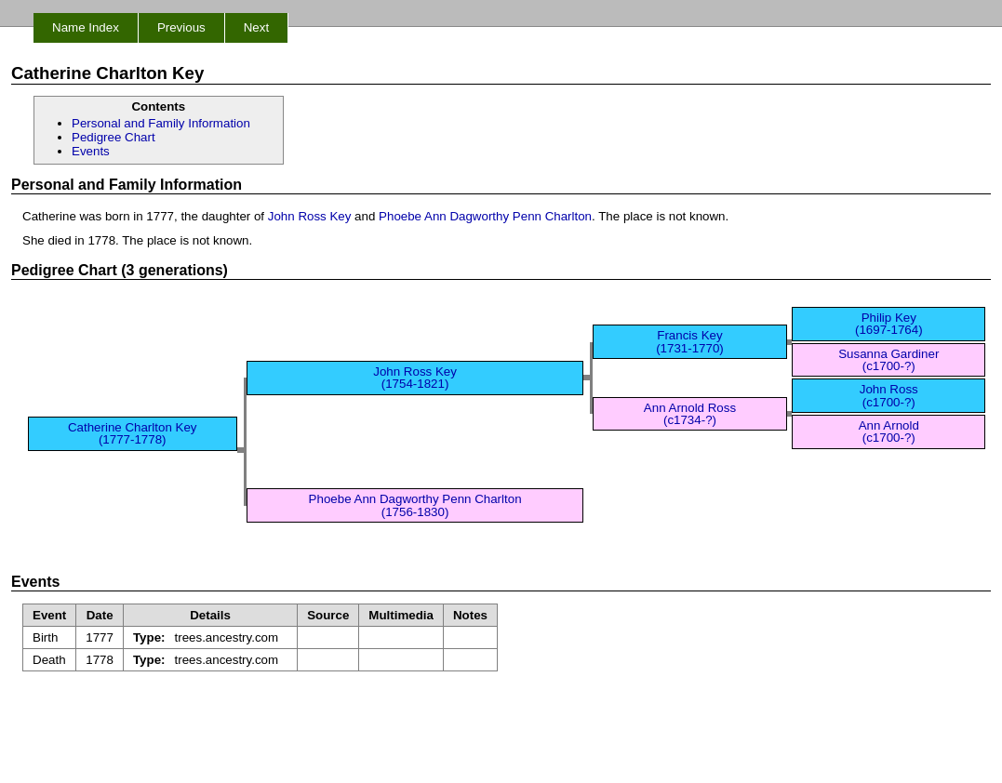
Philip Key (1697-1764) (889, 324)
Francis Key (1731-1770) (690, 341)
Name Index (85, 27)
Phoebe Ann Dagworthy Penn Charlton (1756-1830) (415, 505)
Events (91, 151)
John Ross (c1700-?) (889, 395)
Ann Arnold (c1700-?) (889, 431)
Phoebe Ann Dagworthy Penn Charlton (485, 216)
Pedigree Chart (113, 137)
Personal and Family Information (161, 123)
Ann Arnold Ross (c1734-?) (690, 414)
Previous (181, 27)
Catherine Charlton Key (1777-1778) (132, 433)
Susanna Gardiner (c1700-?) (888, 360)
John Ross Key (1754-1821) (415, 378)
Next (256, 27)
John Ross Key (310, 216)
